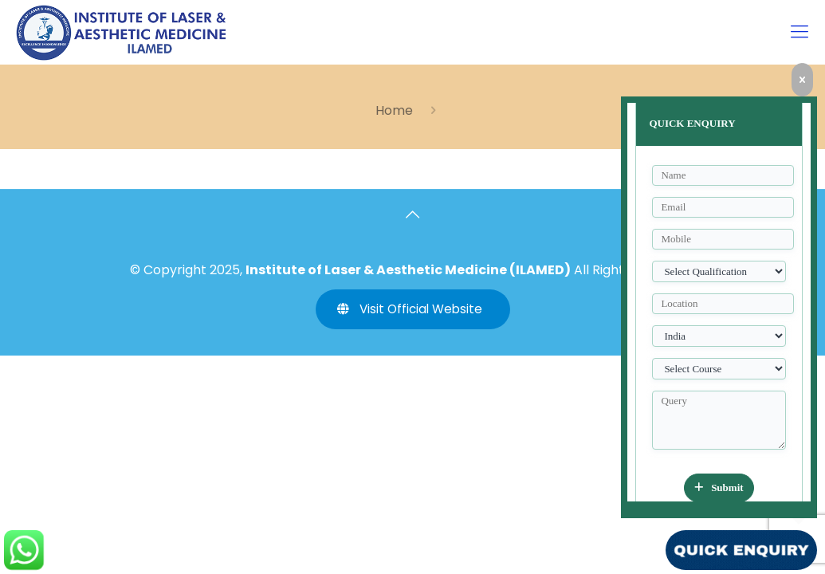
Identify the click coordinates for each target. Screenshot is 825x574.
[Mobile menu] (799, 31)
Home (394, 110)
